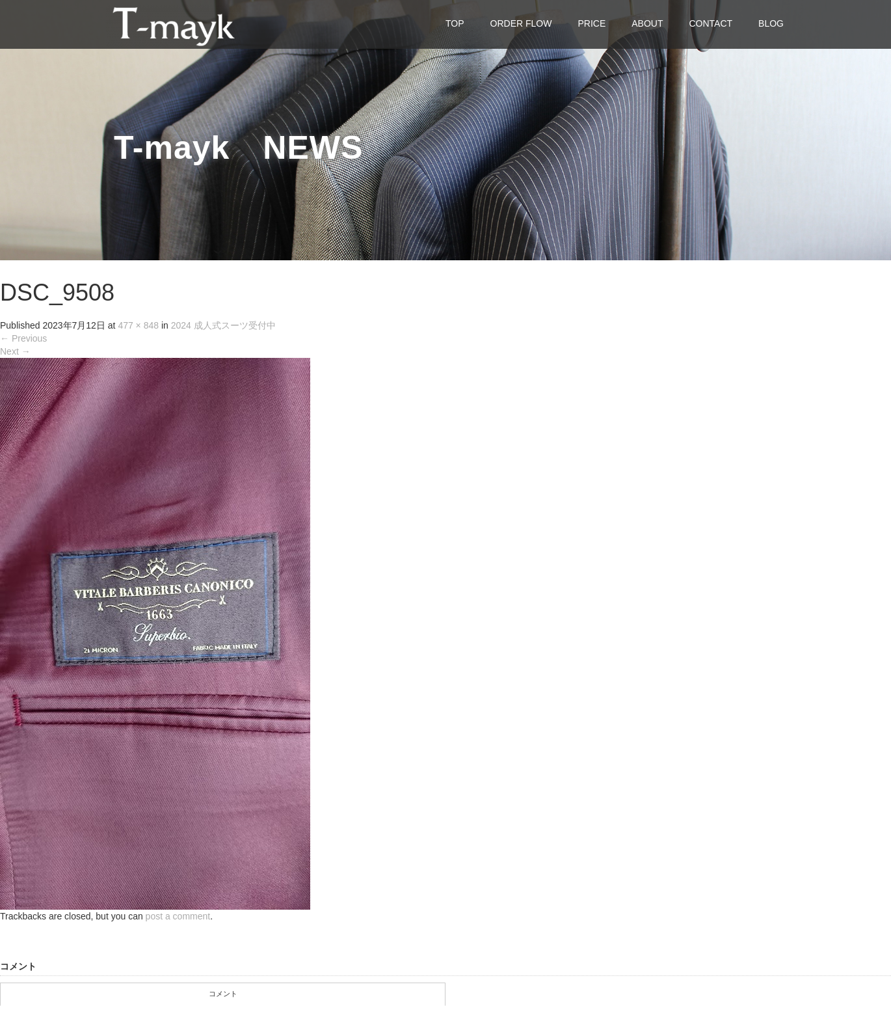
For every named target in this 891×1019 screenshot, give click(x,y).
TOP (454, 23)
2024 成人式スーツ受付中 (223, 325)
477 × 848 (138, 325)
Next (15, 351)
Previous (23, 338)
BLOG (771, 23)
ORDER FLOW (521, 23)
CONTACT (710, 23)
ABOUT (647, 23)
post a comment (178, 916)
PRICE (591, 23)
